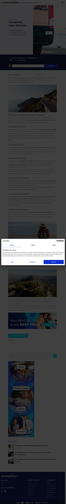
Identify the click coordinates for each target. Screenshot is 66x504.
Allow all (54, 262)
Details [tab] (33, 245)
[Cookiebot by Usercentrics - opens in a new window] (57, 241)
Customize (33, 262)
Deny (12, 262)
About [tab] (54, 245)
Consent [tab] (12, 245)
